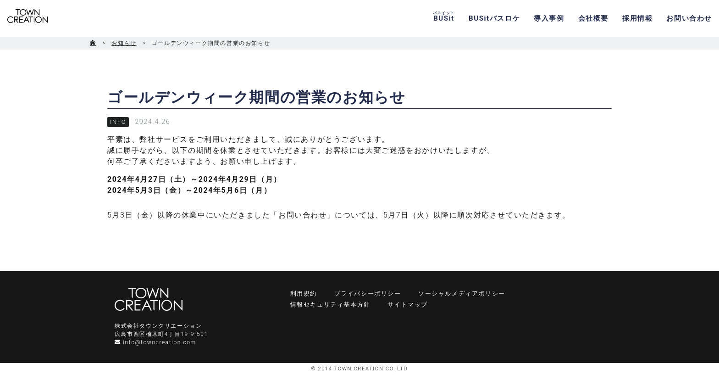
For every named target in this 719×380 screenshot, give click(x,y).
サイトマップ (407, 304)
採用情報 (637, 18)
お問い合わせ (689, 18)
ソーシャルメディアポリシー (461, 293)
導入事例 (549, 18)
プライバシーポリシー (367, 293)
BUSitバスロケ (494, 18)
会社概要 (593, 18)
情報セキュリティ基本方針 (330, 304)
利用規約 (303, 293)
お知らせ (123, 43)
